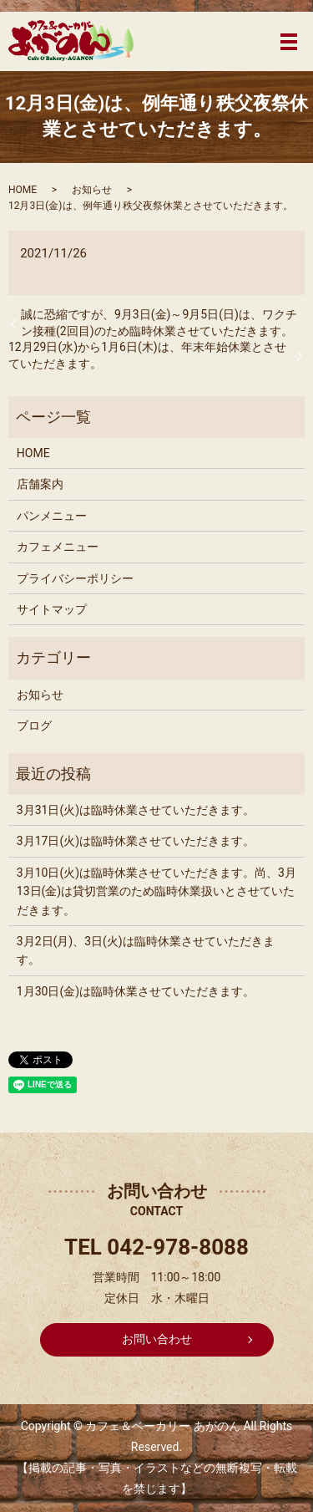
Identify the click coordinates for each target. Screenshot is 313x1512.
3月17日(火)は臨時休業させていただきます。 (136, 841)
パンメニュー (52, 515)
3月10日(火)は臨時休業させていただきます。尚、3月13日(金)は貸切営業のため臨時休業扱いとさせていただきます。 (156, 891)
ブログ (34, 725)
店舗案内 (40, 484)
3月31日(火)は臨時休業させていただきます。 (136, 810)
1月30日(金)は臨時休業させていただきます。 (136, 991)
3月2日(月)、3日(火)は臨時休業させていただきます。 (146, 950)
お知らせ (92, 190)
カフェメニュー (57, 546)
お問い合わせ (157, 1339)
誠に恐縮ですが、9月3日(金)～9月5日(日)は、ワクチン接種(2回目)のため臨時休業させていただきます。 (159, 323)
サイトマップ (52, 609)
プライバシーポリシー (75, 578)
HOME (22, 190)
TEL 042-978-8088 (156, 1247)
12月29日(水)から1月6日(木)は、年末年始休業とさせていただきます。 (147, 355)
